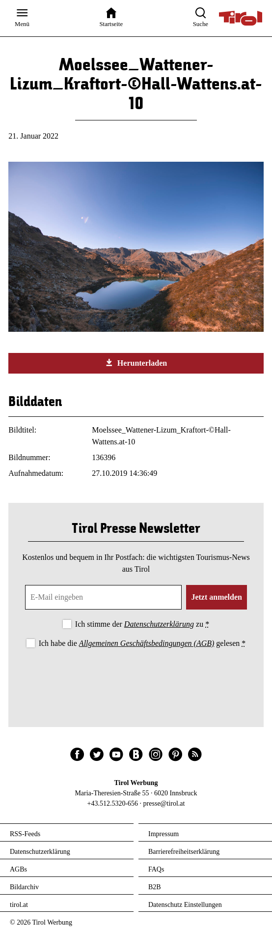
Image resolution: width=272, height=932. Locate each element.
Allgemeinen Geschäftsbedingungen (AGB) (146, 643)
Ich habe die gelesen (142, 643)
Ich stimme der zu (142, 624)
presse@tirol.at (164, 803)
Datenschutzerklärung (159, 624)
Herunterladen (136, 362)
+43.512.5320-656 (112, 803)
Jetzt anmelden (216, 597)
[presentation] (136, 677)
